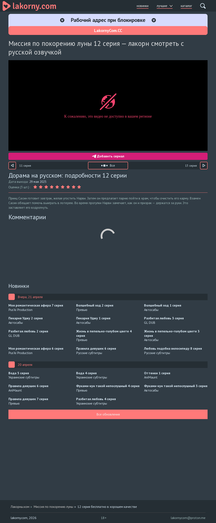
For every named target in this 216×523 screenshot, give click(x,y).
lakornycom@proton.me (188, 518)
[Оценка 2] (40, 187)
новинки (142, 6)
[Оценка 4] (51, 187)
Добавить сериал (108, 156)
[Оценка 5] (57, 187)
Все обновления (108, 414)
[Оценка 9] (79, 187)
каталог (186, 6)
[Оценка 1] (35, 187)
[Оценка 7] (68, 187)
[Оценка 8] (73, 187)
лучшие (165, 6)
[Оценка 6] (62, 187)
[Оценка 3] (46, 187)
